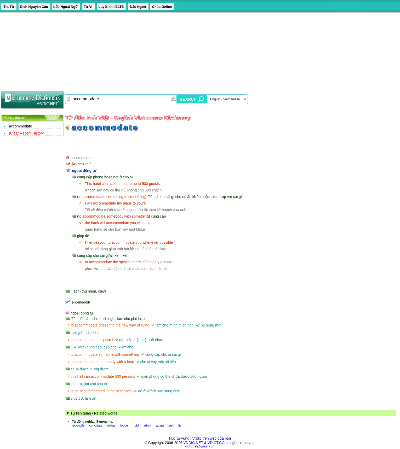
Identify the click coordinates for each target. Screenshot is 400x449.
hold (136, 425)
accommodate (20, 126)
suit (171, 425)
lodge (124, 425)
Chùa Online (162, 7)
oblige (111, 425)
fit (179, 425)
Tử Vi (88, 7)
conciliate (95, 425)
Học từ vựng (179, 438)
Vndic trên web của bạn (211, 438)
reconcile (78, 425)
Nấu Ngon (138, 7)
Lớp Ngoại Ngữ (66, 7)
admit (147, 425)
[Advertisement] (157, 49)
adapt (160, 425)
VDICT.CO (216, 443)
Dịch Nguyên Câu (34, 7)
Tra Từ (9, 7)
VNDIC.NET (193, 443)
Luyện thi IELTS (111, 7)
